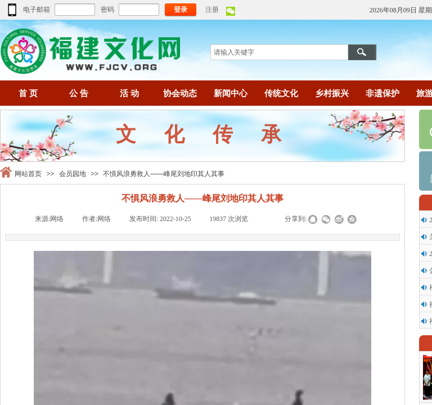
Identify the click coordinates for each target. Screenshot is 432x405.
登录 (180, 10)
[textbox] (279, 52)
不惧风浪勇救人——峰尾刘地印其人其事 (163, 174)
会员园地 (72, 174)
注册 (212, 10)
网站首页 (28, 174)
